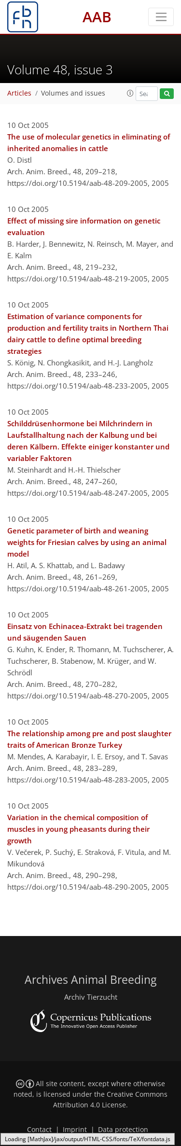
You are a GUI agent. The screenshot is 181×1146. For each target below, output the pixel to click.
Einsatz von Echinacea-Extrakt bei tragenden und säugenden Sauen (85, 632)
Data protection (123, 1129)
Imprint (75, 1129)
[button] (130, 93)
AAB (97, 17)
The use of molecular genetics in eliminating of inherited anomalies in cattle (88, 142)
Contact (39, 1129)
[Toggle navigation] (161, 17)
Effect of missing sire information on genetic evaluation (83, 226)
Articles (19, 93)
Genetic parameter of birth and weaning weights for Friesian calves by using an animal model (87, 542)
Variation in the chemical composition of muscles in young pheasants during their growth (78, 828)
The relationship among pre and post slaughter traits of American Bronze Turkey (89, 739)
